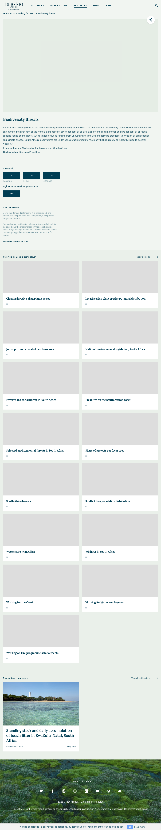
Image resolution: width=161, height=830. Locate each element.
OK (130, 827)
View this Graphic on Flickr (16, 241)
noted (41, 809)
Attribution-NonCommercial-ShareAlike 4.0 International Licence (115, 809)
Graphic (11, 13)
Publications (58, 5)
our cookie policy (113, 827)
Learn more (139, 827)
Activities (37, 5)
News (96, 5)
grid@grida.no (17, 232)
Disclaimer (87, 801)
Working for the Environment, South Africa (44, 148)
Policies (99, 801)
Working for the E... (26, 13)
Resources (80, 5)
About (110, 5)
